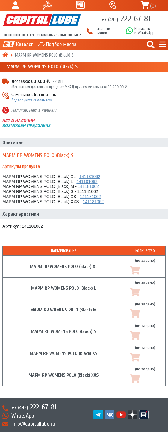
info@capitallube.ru (33, 423)
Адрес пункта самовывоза (32, 100)
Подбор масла (61, 44)
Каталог (24, 44)
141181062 (89, 176)
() (153, 5)
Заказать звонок (102, 31)
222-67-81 (126, 18)
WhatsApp (22, 415)
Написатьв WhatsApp (144, 31)
